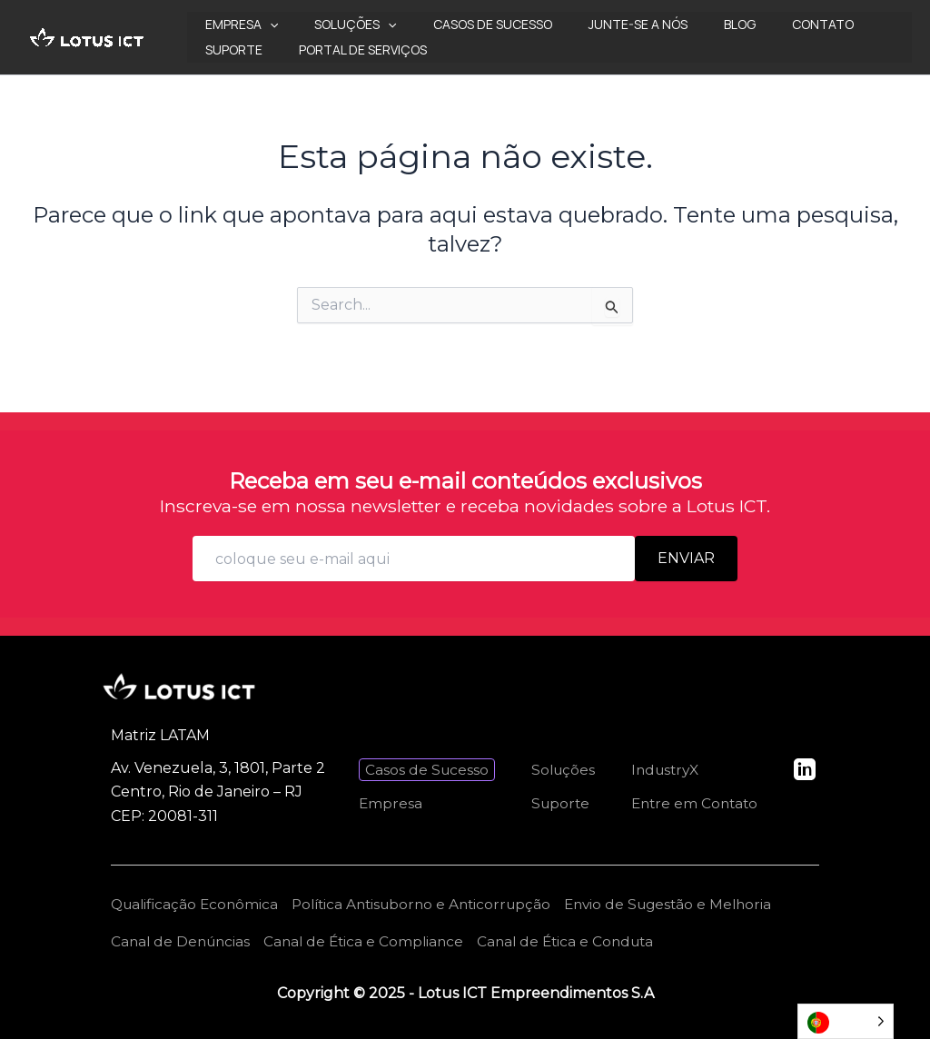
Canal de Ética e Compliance (371, 940)
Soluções (339, 24)
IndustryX (662, 768)
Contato (763, 24)
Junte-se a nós (599, 24)
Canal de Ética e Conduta (579, 940)
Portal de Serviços (264, 49)
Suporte (847, 24)
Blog (691, 24)
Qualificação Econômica (198, 902)
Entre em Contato (691, 801)
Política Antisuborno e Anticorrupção (434, 902)
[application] (264, 24)
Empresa (236, 24)
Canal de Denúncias (183, 940)
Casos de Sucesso (465, 24)
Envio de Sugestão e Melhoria (691, 902)
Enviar (686, 556)
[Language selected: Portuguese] (845, 1021)
